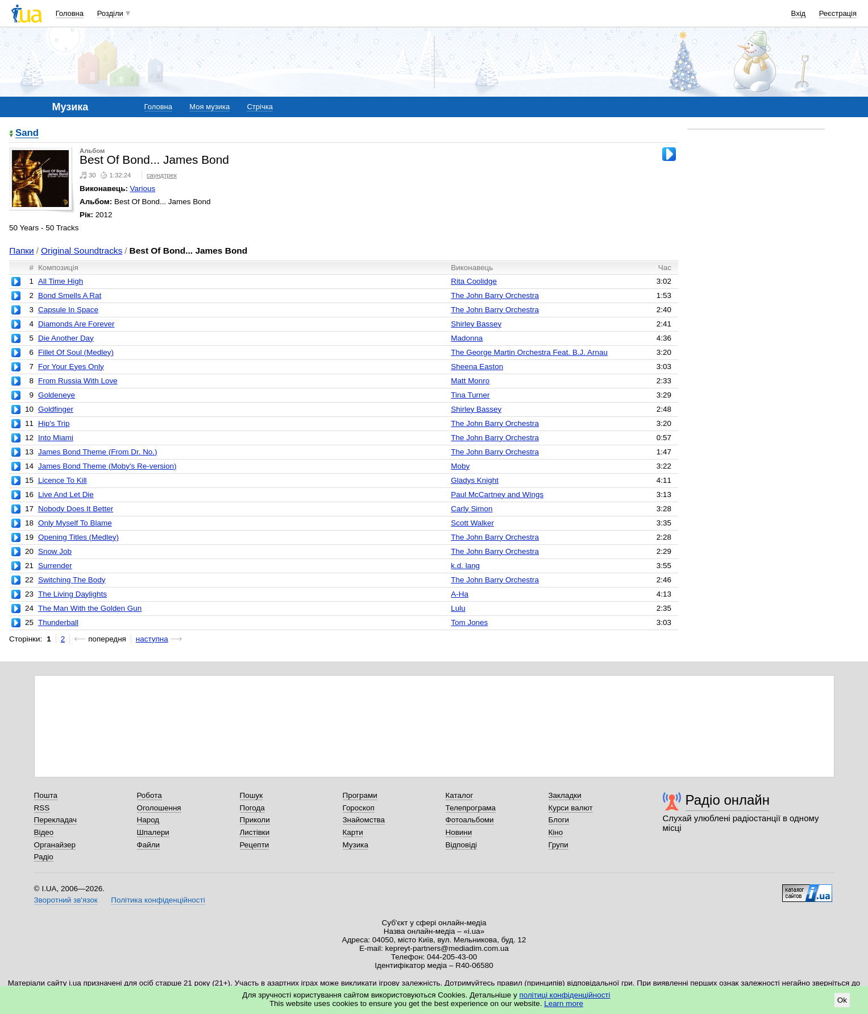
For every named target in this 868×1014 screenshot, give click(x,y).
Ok (842, 1000)
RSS (42, 808)
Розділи (110, 13)
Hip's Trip (54, 423)
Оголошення (159, 808)
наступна (152, 639)
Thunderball (58, 622)
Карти (353, 832)
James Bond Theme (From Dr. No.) (97, 452)
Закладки (565, 795)
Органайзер (55, 845)
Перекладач (55, 820)
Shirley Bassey (476, 324)
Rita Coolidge (474, 281)
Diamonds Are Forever (76, 324)
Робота (149, 795)
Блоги (559, 820)
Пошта (45, 795)
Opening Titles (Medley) (78, 537)
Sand (27, 133)
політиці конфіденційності (565, 995)
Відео (44, 832)
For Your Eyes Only (71, 366)
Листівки (255, 832)
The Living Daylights (72, 594)
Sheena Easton (477, 366)
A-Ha (459, 594)
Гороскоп (359, 808)
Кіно (556, 832)
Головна (70, 13)
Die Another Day (66, 338)
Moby (460, 466)
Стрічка (259, 106)
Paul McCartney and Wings (497, 494)
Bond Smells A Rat (69, 295)
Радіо (43, 856)
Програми (360, 795)
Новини (459, 832)
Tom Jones (469, 622)
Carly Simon (471, 508)
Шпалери (153, 832)
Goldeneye (56, 395)
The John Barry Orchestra (495, 295)
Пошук (251, 795)
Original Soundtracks (81, 250)
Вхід (798, 13)
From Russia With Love (78, 380)
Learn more (563, 1003)
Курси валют (571, 808)
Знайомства (364, 820)
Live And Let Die (66, 494)
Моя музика (209, 106)
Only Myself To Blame (75, 523)
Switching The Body (72, 580)
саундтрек (162, 175)
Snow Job (55, 551)
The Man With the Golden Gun (90, 608)
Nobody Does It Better (75, 508)
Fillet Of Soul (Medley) (76, 352)
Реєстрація (838, 13)
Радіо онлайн (728, 800)
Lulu (458, 608)
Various (143, 188)
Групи (558, 845)
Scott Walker (472, 523)
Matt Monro (470, 380)
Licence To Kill (62, 480)
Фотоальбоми (470, 820)
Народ (148, 820)
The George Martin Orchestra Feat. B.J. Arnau (529, 352)
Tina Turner (470, 395)
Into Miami (55, 437)
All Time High (60, 281)
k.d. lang (465, 565)
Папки (21, 250)
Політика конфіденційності (158, 900)
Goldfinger (55, 409)
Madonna (467, 338)
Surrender (55, 565)
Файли (148, 845)
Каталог (460, 795)
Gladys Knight (475, 480)
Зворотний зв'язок (66, 900)
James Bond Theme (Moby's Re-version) (107, 466)
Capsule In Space (68, 309)
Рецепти (254, 845)
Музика (355, 845)
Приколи (255, 820)
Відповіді (461, 845)
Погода (252, 808)
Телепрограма (471, 808)
